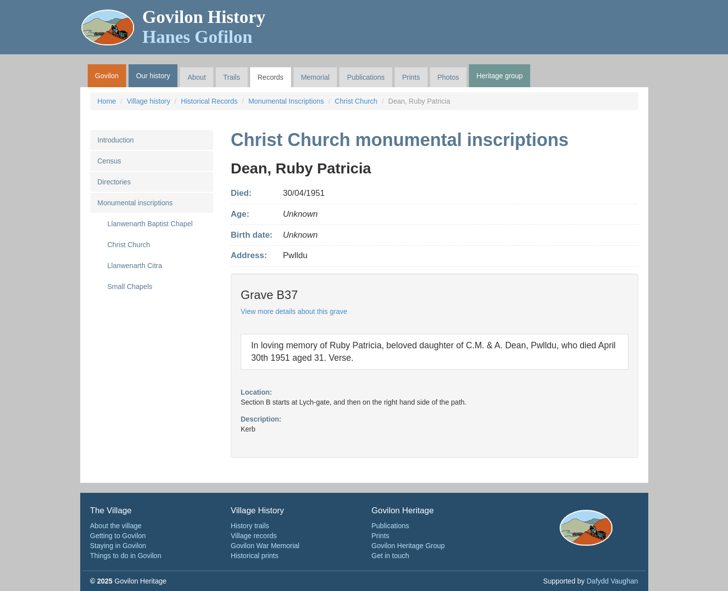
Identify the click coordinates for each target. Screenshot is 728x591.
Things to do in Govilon (125, 556)
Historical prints (255, 556)
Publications (366, 77)
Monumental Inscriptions (286, 101)
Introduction (116, 140)
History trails (250, 526)
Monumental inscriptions (135, 203)
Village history (148, 101)
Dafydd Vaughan (612, 581)
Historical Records (209, 101)
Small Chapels (130, 287)
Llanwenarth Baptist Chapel (150, 224)
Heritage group (499, 76)
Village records (254, 536)
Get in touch (391, 556)
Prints (411, 77)
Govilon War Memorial (265, 546)
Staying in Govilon (118, 546)
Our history (153, 76)
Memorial (315, 77)
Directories (114, 182)
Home (107, 101)
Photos (448, 77)
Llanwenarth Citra (135, 266)
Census (109, 161)
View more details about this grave (294, 311)
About (196, 77)
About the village (116, 526)
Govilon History (204, 27)
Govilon (107, 76)
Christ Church (356, 101)
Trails (231, 77)
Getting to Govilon (118, 536)
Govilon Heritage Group (408, 546)
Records (271, 77)
